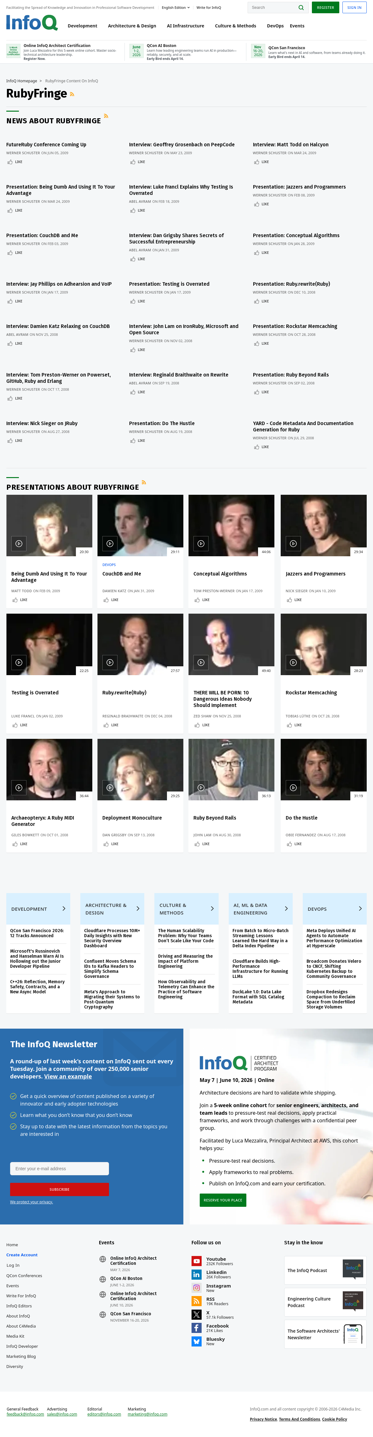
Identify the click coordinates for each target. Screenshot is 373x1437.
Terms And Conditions (299, 1419)
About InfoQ (18, 1316)
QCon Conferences (24, 1275)
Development (82, 26)
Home (12, 1244)
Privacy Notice (263, 1419)
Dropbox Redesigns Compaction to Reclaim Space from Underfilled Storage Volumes (331, 999)
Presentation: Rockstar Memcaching (295, 326)
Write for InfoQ (21, 1296)
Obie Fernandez (301, 834)
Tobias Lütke (298, 716)
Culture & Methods (235, 26)
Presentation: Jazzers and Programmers (299, 187)
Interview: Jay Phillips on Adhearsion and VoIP (59, 284)
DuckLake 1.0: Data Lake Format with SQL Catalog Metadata (258, 997)
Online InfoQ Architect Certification (133, 1261)
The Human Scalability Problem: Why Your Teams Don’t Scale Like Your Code (186, 935)
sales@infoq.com (62, 1414)
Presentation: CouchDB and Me (42, 235)
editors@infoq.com (104, 1414)
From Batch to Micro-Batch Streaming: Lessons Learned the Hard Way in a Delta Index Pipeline (260, 938)
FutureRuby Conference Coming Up (46, 145)
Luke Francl (23, 716)
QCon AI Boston (126, 1278)
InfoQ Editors (19, 1306)
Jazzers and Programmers (316, 574)
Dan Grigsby (114, 834)
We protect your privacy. (31, 1202)
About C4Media (21, 1326)
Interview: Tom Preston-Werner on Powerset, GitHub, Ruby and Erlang (58, 378)
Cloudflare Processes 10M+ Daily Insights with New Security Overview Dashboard (112, 938)
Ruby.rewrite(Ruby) (124, 693)
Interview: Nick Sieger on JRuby (41, 423)
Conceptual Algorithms (220, 574)
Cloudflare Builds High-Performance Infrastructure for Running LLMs (260, 969)
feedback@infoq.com (25, 1414)
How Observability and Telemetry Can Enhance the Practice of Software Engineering (186, 989)
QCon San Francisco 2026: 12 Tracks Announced (37, 933)
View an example (68, 1076)
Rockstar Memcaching (311, 693)
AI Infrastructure (185, 26)
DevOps (275, 26)
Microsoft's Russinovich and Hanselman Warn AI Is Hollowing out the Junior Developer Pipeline (37, 959)
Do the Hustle (302, 818)
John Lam (202, 834)
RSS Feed (72, 94)
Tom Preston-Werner (213, 590)
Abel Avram (140, 201)
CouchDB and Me (121, 574)
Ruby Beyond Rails (214, 818)
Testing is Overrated (35, 693)
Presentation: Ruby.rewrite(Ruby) (291, 284)
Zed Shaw (202, 716)
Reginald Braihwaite (122, 716)
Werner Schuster (23, 152)
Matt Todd (21, 590)
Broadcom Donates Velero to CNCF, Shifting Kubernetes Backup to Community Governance (334, 969)
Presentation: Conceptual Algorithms (296, 235)
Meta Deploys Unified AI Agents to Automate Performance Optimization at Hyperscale (334, 938)
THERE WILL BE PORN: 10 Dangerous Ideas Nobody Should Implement (222, 699)
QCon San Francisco (130, 1314)
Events (297, 26)
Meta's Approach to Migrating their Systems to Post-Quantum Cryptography (112, 999)
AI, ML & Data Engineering (250, 909)
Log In (13, 1265)
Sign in (354, 7)
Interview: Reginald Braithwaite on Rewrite (178, 375)
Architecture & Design (132, 26)
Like (18, 161)
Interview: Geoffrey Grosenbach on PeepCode (182, 145)
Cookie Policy (334, 1419)
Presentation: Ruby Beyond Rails (291, 375)
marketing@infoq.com (148, 1414)
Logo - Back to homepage (32, 23)
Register (325, 7)
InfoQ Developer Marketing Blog (22, 1351)
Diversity (14, 1366)
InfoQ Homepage (21, 81)
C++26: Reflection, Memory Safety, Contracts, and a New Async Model (37, 987)
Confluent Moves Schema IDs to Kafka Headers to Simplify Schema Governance (110, 969)
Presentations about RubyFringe (72, 487)
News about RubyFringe (53, 120)
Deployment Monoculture (132, 818)
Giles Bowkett (25, 834)
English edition (174, 7)
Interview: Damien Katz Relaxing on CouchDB (58, 326)
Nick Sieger (297, 590)
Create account (21, 1255)
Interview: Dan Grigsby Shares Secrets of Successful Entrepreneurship (176, 238)
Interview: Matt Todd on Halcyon (291, 145)
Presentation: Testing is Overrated (169, 284)
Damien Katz (114, 590)
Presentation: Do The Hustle (162, 423)
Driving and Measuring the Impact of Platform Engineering (185, 961)
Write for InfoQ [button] (209, 7)
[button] (59, 1189)
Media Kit (15, 1336)
